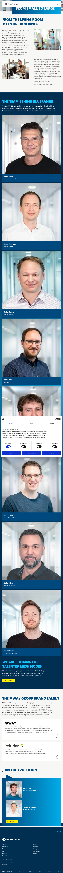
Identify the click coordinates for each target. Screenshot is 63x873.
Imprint (19, 871)
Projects (5, 846)
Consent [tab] (11, 423)
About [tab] (52, 423)
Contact (49, 871)
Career (4, 855)
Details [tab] (31, 423)
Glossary (36, 849)
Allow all (51, 453)
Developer (36, 846)
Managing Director (29, 809)
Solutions (5, 844)
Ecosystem (5, 849)
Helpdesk (36, 853)
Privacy (29, 871)
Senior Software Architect (32, 790)
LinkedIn (5, 864)
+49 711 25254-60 (7, 862)
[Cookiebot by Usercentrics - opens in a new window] (54, 419)
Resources (36, 844)
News (4, 851)
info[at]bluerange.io (8, 859)
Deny (11, 453)
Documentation (37, 851)
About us (5, 853)
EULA (39, 871)
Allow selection (31, 453)
